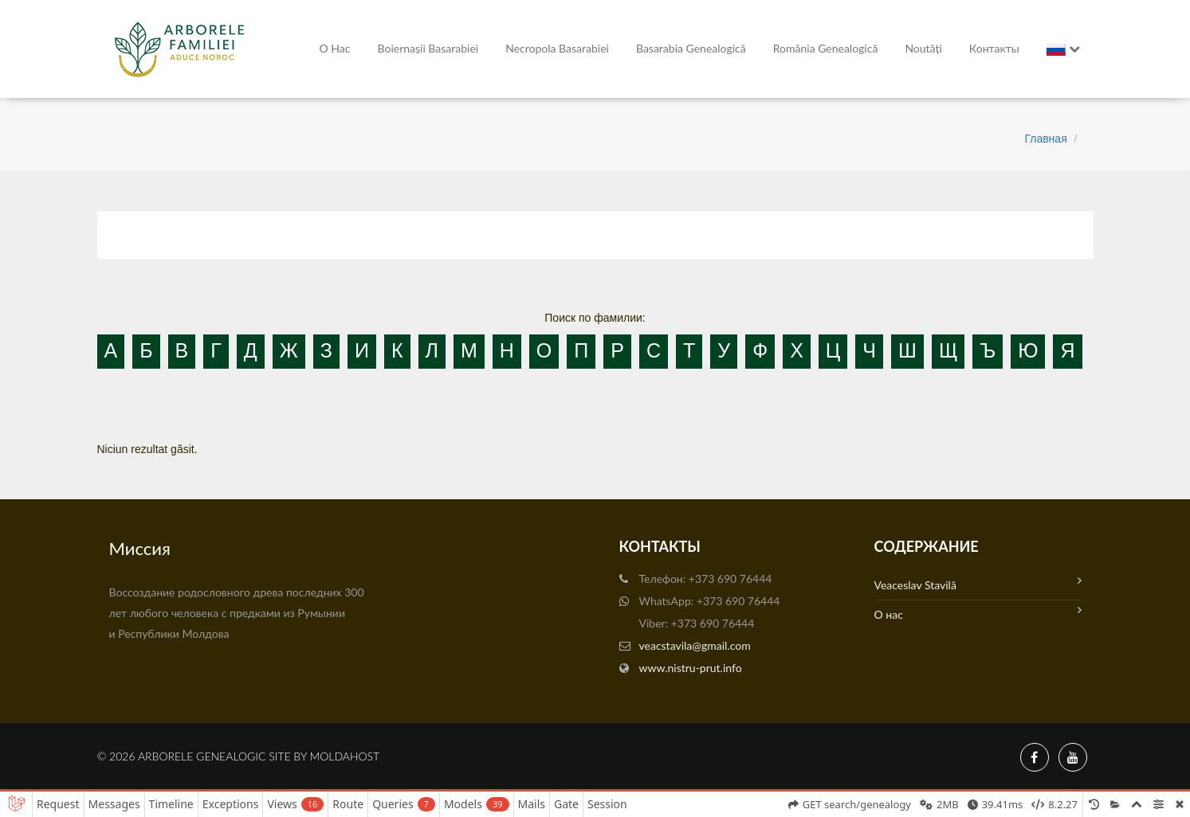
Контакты (994, 48)
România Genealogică (825, 48)
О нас (335, 48)
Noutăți (923, 48)
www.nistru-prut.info (690, 667)
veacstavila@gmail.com (695, 645)
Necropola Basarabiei (557, 48)
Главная (1045, 138)
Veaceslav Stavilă (978, 583)
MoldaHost (345, 756)
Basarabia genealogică (691, 48)
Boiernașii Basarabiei (428, 48)
